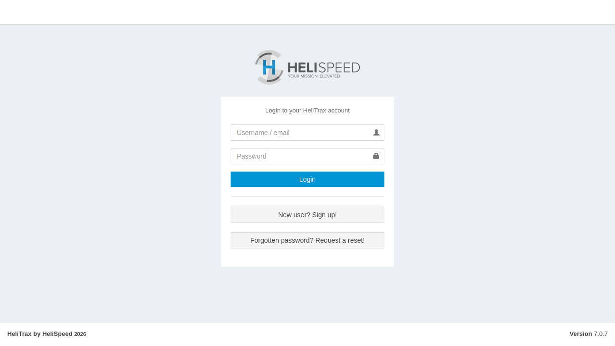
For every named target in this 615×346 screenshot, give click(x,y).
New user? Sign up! (307, 215)
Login (307, 179)
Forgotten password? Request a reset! (307, 240)
